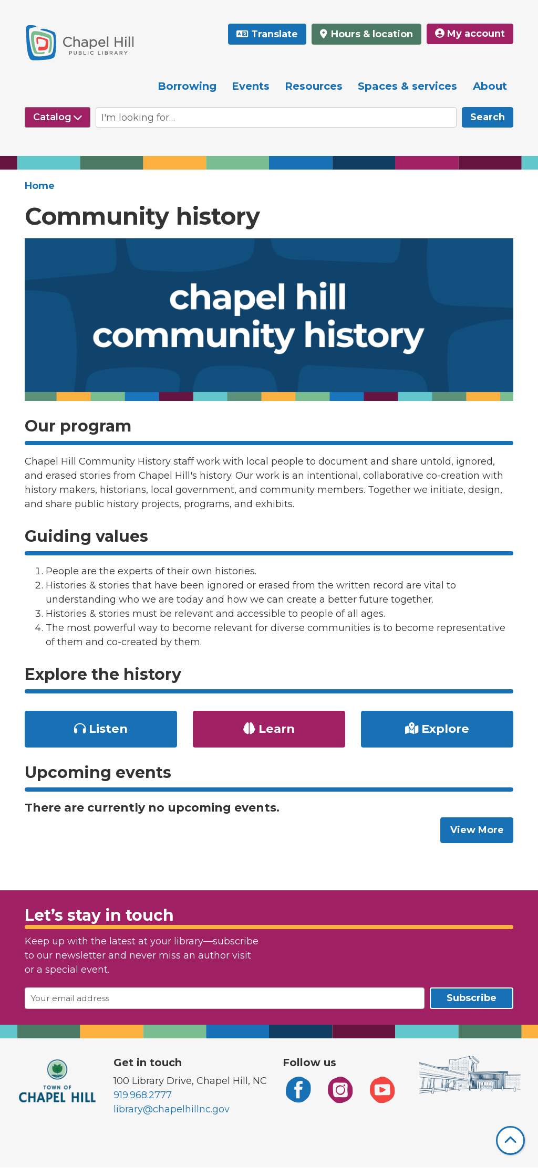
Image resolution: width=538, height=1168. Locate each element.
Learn (269, 728)
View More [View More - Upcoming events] (477, 830)
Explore (437, 728)
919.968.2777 (142, 1095)
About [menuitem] (490, 86)
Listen (101, 728)
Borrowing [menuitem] (187, 86)
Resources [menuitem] (314, 86)
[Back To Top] (510, 1140)
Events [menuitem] (251, 86)
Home (40, 186)
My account (470, 33)
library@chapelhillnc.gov (171, 1109)
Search (487, 117)
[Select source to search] (57, 117)
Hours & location (370, 34)
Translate (274, 34)
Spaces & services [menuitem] (407, 86)
